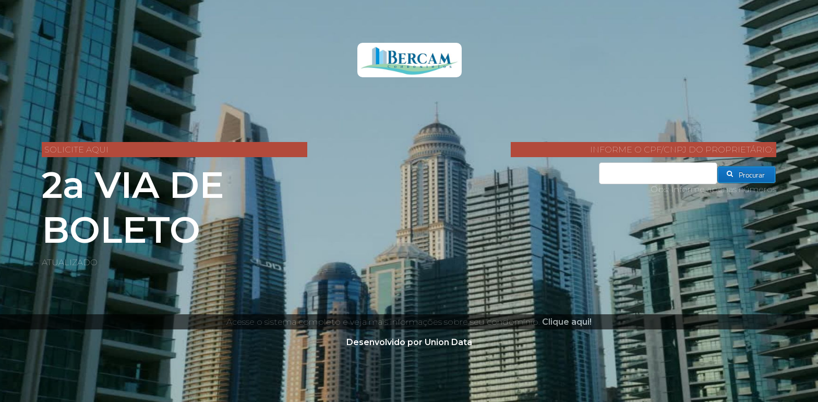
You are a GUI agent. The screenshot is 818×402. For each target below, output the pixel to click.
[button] (746, 174)
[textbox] (658, 173)
